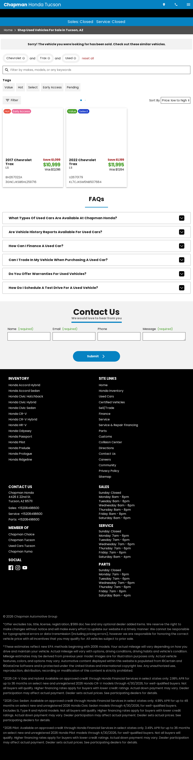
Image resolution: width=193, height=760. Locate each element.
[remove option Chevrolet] (16, 58)
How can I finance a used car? (96, 246)
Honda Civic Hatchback (25, 396)
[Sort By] (175, 100)
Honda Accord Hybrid (24, 385)
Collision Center (110, 442)
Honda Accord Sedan (24, 391)
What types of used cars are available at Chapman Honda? (96, 218)
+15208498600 (28, 508)
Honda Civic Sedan (22, 408)
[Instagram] (18, 568)
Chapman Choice (21, 534)
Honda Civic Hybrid (22, 402)
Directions (106, 448)
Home (8, 30)
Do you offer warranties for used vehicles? (96, 273)
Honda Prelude (19, 448)
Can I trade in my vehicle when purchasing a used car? (96, 260)
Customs (105, 436)
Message (158, 329)
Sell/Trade (106, 408)
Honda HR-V (17, 425)
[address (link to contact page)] (164, 4)
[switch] (188, 4)
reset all (88, 58)
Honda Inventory (111, 391)
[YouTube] (25, 568)
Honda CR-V (17, 414)
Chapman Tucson (21, 540)
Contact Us (107, 454)
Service (104, 419)
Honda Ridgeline (20, 459)
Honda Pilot (16, 442)
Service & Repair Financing (118, 425)
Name (20, 329)
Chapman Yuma (20, 551)
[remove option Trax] (45, 58)
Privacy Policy (109, 471)
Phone (102, 329)
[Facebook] (11, 568)
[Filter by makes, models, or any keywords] (96, 70)
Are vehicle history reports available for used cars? (96, 232)
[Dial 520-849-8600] (176, 4)
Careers (105, 459)
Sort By (154, 100)
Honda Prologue (20, 454)
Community (107, 465)
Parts (103, 431)
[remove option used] (70, 58)
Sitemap (105, 477)
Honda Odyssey (19, 431)
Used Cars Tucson (21, 546)
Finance (104, 414)
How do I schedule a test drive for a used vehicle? (96, 287)
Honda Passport (20, 436)
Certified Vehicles (112, 402)
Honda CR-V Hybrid (22, 419)
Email (65, 329)
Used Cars (106, 396)
